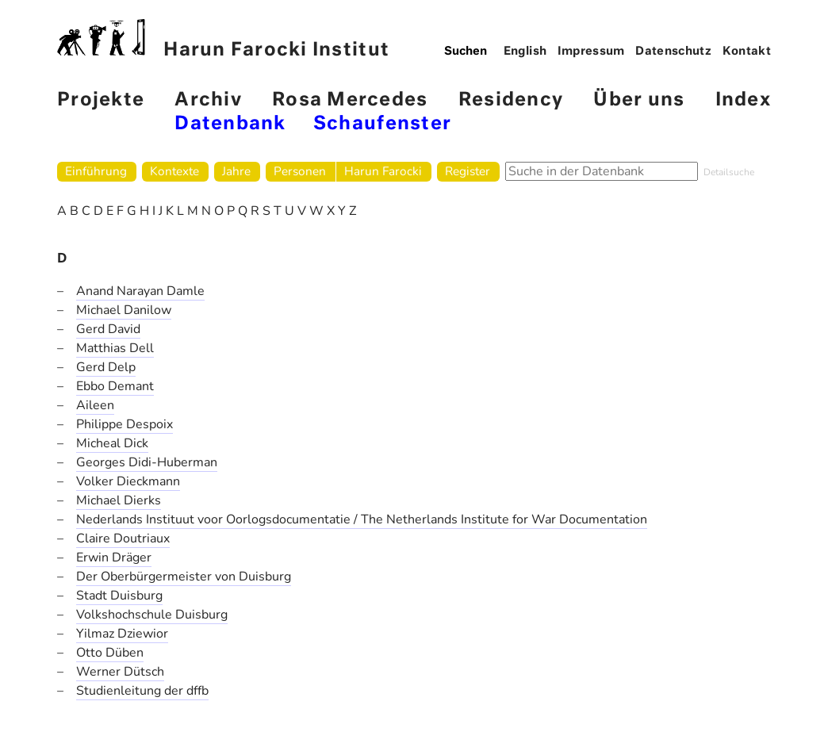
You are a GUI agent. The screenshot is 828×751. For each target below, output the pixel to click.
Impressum (591, 51)
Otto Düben (110, 652)
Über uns (638, 100)
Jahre (236, 171)
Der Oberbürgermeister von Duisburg (183, 576)
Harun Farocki (383, 171)
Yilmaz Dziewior (122, 633)
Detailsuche (728, 172)
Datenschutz (673, 51)
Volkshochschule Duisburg (152, 614)
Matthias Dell (115, 348)
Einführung (96, 171)
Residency (510, 100)
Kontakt (747, 51)
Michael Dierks (118, 500)
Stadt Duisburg (119, 595)
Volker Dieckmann (128, 481)
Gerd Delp (106, 367)
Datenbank (230, 124)
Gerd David (108, 329)
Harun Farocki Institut (223, 39)
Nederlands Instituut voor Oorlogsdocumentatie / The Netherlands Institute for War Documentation (361, 519)
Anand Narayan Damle (140, 291)
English (525, 51)
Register (467, 171)
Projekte (100, 100)
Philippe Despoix (124, 424)
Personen (300, 171)
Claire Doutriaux (123, 538)
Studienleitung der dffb (142, 690)
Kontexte (174, 171)
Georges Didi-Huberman (146, 462)
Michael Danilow (123, 310)
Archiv (208, 100)
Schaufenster (382, 124)
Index (743, 100)
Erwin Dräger (113, 557)
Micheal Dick (112, 443)
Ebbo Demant (115, 386)
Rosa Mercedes (349, 100)
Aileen (95, 405)
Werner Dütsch (120, 671)
